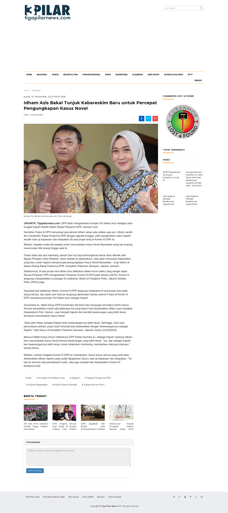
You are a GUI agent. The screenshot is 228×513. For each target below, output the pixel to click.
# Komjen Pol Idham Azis (51, 377)
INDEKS (198, 80)
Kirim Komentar (35, 470)
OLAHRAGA (137, 74)
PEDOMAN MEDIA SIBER (54, 497)
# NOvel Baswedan (37, 384)
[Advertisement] (114, 48)
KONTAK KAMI (114, 497)
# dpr (28, 377)
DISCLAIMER (87, 497)
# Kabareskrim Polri (93, 384)
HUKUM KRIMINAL (91, 74)
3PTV (190, 74)
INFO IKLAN (73, 497)
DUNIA (55, 74)
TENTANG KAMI (32, 497)
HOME (29, 74)
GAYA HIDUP (153, 74)
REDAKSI (101, 497)
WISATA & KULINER (173, 74)
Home (26, 90)
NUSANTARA (121, 74)
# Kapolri (75, 377)
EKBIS (108, 74)
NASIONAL (42, 74)
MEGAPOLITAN (70, 74)
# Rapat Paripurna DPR (98, 377)
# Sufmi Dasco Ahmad (64, 384)
